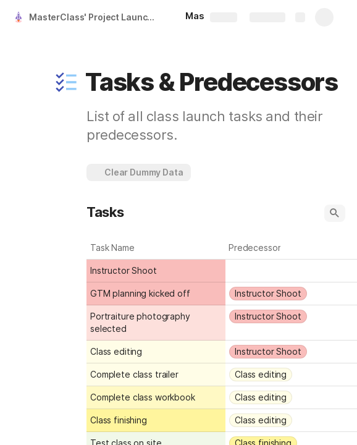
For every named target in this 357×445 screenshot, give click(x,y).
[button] (66, 82)
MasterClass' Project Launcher (95, 17)
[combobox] (292, 271)
